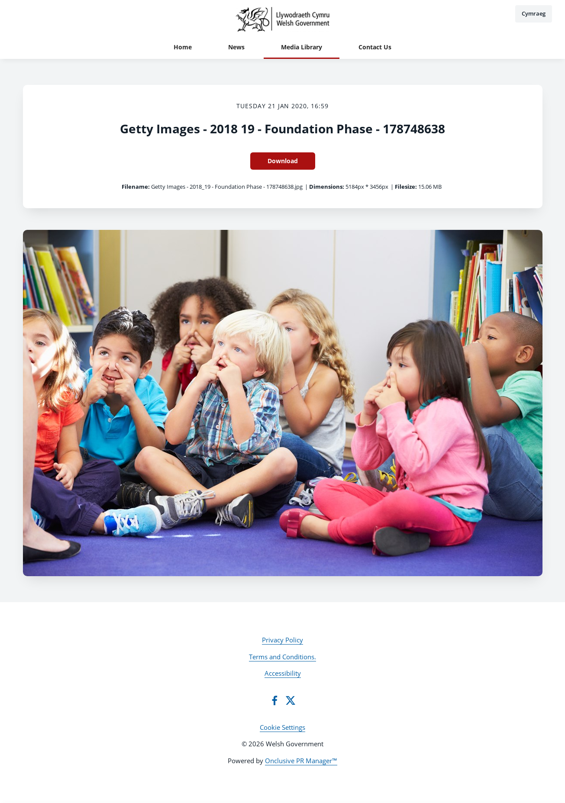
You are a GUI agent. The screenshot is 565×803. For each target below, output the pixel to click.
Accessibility (283, 673)
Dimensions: (326, 186)
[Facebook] (274, 700)
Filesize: (406, 186)
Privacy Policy (282, 639)
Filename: (136, 186)
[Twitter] (290, 700)
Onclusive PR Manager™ (301, 760)
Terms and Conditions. (282, 656)
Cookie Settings (282, 727)
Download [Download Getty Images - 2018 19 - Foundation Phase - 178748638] (283, 161)
